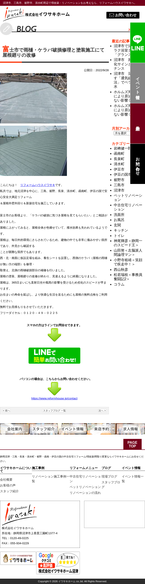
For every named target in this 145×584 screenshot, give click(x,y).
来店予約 (137, 123)
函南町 (119, 153)
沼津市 (119, 190)
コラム (119, 284)
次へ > (102, 410)
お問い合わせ (137, 163)
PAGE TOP (132, 444)
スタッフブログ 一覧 (54, 410)
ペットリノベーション (85, 487)
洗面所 (119, 215)
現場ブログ (109, 476)
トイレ (119, 236)
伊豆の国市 (123, 174)
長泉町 (119, 159)
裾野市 (119, 180)
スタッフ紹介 (9, 491)
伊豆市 (119, 169)
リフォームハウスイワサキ (37, 185)
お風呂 (119, 220)
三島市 (119, 185)
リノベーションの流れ (85, 492)
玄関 (117, 225)
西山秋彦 (121, 269)
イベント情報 (137, 83)
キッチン (121, 230)
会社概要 (6, 479)
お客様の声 (8, 485)
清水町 (119, 164)
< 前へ (6, 410)
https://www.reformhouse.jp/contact (54, 398)
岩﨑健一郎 (123, 148)
